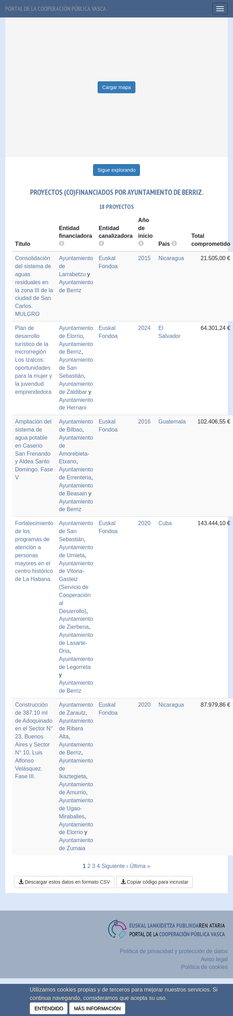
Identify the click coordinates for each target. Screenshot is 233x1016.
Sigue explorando (117, 170)
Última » (140, 866)
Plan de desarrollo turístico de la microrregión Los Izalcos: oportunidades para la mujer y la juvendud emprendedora (33, 360)
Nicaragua (171, 258)
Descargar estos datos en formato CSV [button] (64, 882)
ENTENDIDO (48, 1008)
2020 (144, 523)
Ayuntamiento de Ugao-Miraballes (76, 808)
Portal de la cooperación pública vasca (55, 9)
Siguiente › (114, 866)
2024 (144, 328)
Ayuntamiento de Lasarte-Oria (76, 643)
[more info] (141, 244)
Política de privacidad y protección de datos (174, 951)
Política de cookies (204, 967)
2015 (144, 258)
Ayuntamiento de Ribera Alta (76, 729)
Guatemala (172, 422)
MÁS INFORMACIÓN (97, 1008)
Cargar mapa (116, 87)
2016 (144, 422)
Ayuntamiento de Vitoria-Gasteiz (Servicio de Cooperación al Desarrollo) (76, 587)
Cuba (165, 523)
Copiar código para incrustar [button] (155, 882)
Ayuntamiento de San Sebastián (76, 368)
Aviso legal (214, 959)
